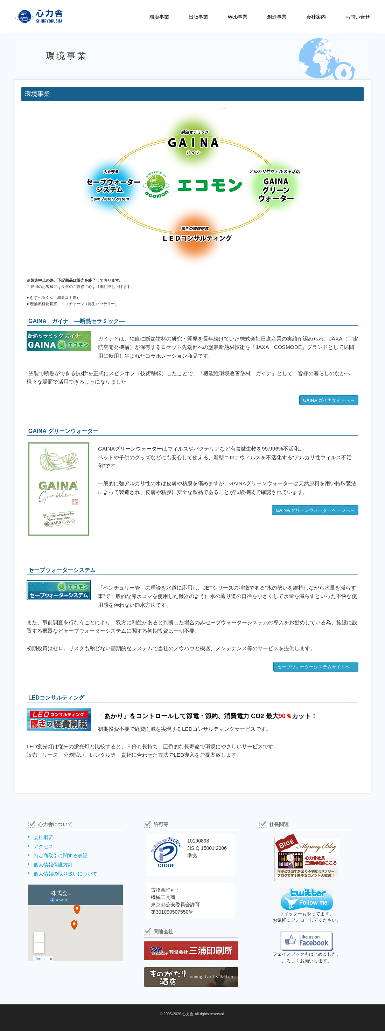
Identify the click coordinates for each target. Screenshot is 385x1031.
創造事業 (277, 17)
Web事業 (238, 17)
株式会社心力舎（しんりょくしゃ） (31, 16)
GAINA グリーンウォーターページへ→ (315, 510)
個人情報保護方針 (53, 864)
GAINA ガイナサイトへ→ (329, 400)
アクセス (43, 846)
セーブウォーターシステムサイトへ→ (316, 666)
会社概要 (43, 837)
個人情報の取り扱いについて (65, 874)
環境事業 (159, 17)
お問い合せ (357, 17)
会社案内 (316, 17)
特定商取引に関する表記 (61, 855)
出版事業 (198, 17)
